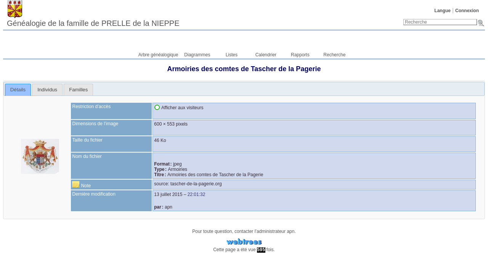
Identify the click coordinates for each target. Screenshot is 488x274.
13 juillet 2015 (168, 194)
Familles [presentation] (78, 89)
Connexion (467, 10)
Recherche (334, 54)
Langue (442, 10)
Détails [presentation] (18, 89)
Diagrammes (197, 54)
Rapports (300, 54)
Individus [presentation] (47, 89)
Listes (232, 54)
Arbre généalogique (158, 54)
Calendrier (265, 54)
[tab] (18, 90)
